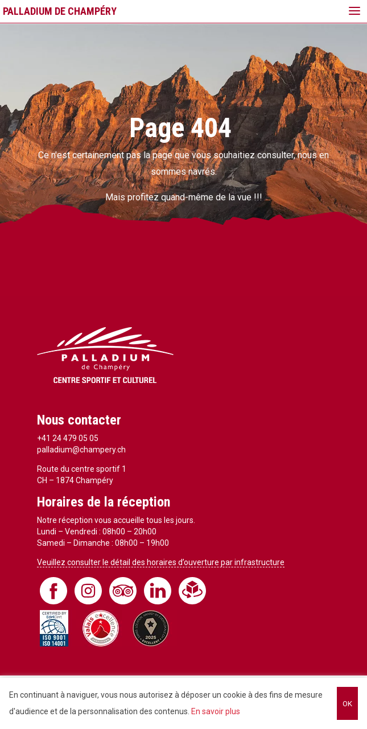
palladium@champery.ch (81, 449)
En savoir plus (215, 711)
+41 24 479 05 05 (67, 438)
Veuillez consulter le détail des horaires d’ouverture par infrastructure (160, 562)
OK (347, 703)
